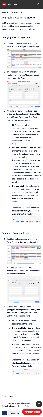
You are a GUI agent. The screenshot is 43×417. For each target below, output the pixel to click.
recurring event (33, 23)
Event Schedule (13, 46)
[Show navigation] (39, 404)
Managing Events (17, 12)
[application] (32, 412)
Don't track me (14, 413)
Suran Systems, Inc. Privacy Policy (16, 406)
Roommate (12, 4)
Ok (4, 413)
